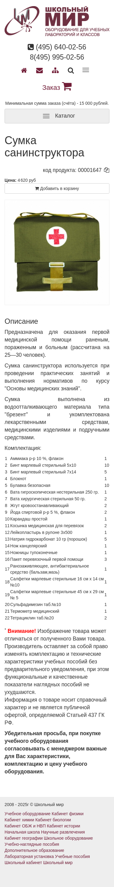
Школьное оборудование (68, 838)
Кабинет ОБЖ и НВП (25, 825)
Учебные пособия (72, 856)
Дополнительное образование (34, 850)
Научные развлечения (63, 832)
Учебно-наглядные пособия (32, 844)
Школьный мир (58, 862)
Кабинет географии (24, 838)
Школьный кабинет (23, 862)
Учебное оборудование (27, 813)
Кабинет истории (63, 825)
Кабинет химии (19, 819)
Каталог (57, 116)
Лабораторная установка (29, 856)
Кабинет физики (68, 813)
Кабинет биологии (53, 819)
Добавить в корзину (57, 188)
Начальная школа (22, 832)
